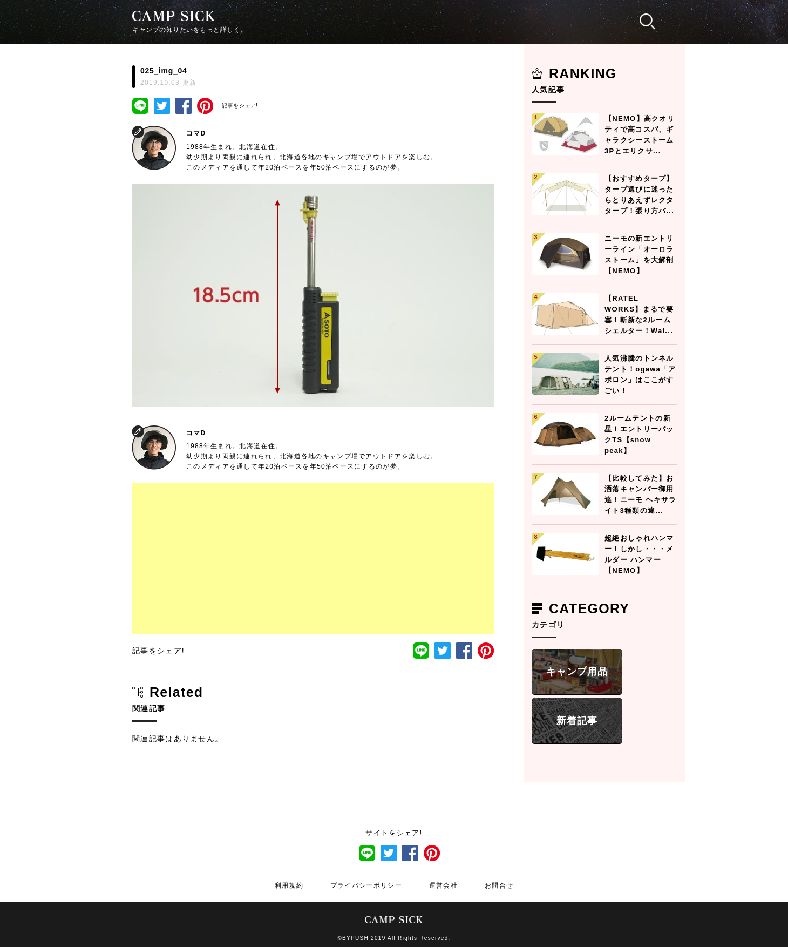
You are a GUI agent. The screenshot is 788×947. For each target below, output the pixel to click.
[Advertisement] (313, 558)
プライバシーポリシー (366, 885)
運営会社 (443, 885)
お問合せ (499, 885)
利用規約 (289, 885)
